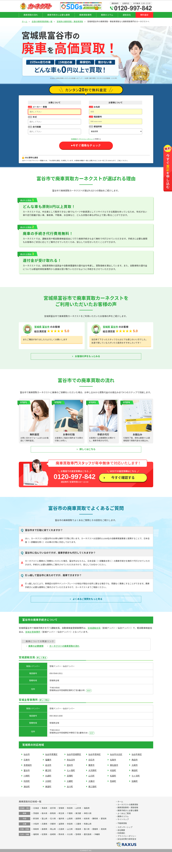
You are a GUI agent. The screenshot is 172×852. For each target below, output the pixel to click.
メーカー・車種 (40, 107)
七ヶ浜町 (136, 776)
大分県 (70, 834)
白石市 (91, 760)
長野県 (78, 819)
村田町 (113, 770)
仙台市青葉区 (51, 754)
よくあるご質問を (87, 599)
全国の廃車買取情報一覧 (42, 21)
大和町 (48, 781)
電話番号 (98, 117)
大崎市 (135, 765)
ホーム (24, 21)
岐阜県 (86, 819)
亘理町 (70, 776)
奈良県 (70, 824)
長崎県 (53, 834)
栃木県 (44, 813)
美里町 (48, 786)
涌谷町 (27, 786)
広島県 (61, 829)
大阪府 (36, 824)
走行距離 (37, 127)
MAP (89, 691)
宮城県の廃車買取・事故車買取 (70, 21)
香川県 (86, 829)
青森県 (44, 808)
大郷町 (70, 781)
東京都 (78, 813)
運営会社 (127, 15)
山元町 (91, 776)
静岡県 (95, 819)
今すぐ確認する (123, 478)
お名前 (97, 107)
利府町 (27, 781)
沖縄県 (97, 834)
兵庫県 (44, 824)
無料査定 (144, 15)
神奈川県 (87, 813)
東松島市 (114, 765)
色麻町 (113, 781)
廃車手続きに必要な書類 (58, 15)
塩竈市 (48, 760)
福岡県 (36, 834)
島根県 (44, 829)
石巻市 (27, 760)
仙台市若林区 (94, 754)
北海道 (36, 808)
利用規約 (74, 139)
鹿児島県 (87, 834)
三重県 (78, 824)
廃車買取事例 (85, 15)
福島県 (86, 808)
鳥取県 (36, 829)
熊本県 (61, 834)
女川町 (70, 786)
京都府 (53, 824)
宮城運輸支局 (94, 628)
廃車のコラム (107, 15)
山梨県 (70, 819)
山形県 (78, 808)
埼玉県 (61, 813)
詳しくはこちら (88, 449)
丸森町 (48, 776)
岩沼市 (48, 765)
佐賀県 (44, 834)
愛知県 (103, 819)
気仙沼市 (71, 760)
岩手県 (53, 808)
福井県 (61, 819)
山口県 (70, 829)
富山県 (44, 819)
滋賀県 (61, 824)
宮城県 (38, 327)
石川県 (53, 819)
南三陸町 (92, 786)
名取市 (113, 760)
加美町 (135, 781)
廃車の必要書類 (35, 646)
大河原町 (92, 770)
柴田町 (135, 770)
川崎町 (27, 776)
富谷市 (45, 327)
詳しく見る (41, 658)
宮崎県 (78, 834)
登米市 (70, 765)
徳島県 (78, 829)
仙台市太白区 (116, 754)
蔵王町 (48, 770)
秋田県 (70, 808)
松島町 (113, 776)
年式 (35, 117)
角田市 (135, 760)
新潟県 (36, 819)
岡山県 (53, 829)
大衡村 (91, 781)
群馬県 (53, 813)
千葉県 (70, 813)
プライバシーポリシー (86, 139)
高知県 (103, 829)
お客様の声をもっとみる (87, 356)
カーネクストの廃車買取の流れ (64, 646)
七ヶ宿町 (71, 770)
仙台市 (27, 754)
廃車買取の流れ (31, 15)
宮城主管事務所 (32, 632)
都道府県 (98, 126)
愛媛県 (95, 829)
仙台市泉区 (137, 754)
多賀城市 (28, 765)
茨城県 (36, 813)
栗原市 (91, 765)
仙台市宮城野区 (74, 754)
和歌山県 (87, 824)
